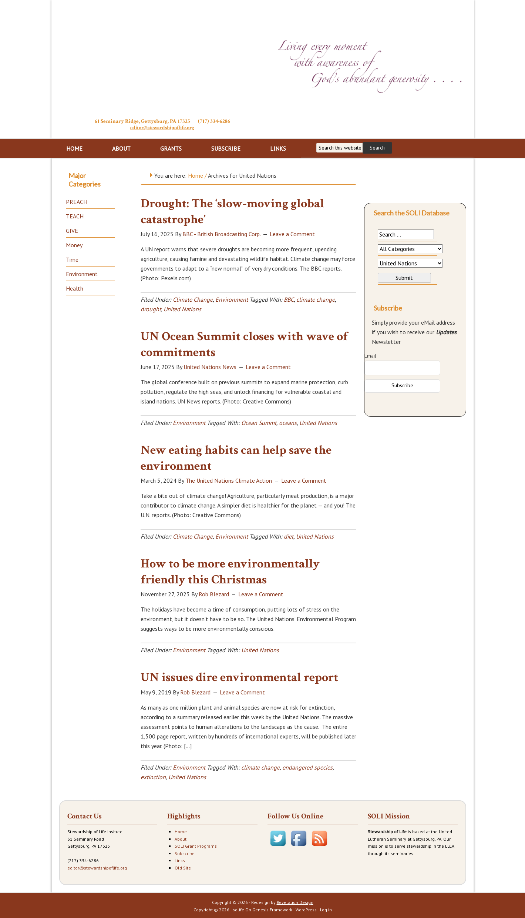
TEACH (75, 215)
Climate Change (193, 298)
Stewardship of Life (162, 58)
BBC (289, 298)
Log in (326, 909)
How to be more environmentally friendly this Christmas (230, 571)
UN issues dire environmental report (239, 677)
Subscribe (185, 852)
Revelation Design (295, 901)
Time (72, 258)
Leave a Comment (292, 233)
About (180, 838)
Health (74, 287)
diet (288, 535)
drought (151, 308)
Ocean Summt (258, 422)
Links (180, 859)
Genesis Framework (272, 909)
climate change (315, 298)
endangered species (307, 766)
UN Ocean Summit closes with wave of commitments (244, 344)
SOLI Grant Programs (196, 845)
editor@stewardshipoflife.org (162, 127)
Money (74, 244)
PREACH (76, 201)
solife (238, 909)
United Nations (182, 308)
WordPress (306, 909)
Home (181, 831)
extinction (153, 776)
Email (370, 355)
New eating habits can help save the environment (236, 457)
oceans (288, 422)
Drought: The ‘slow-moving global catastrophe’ (232, 211)
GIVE (72, 230)
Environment (231, 298)
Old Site (183, 867)
